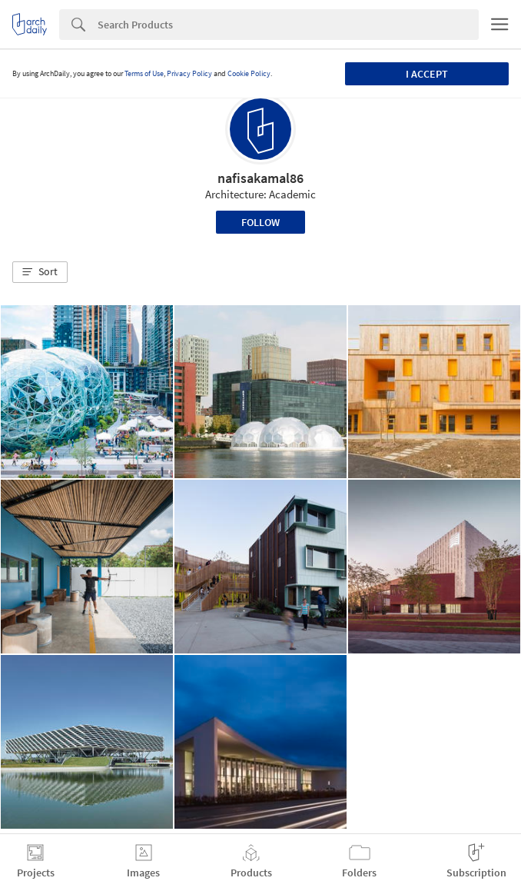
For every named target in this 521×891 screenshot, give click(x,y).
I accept (427, 74)
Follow (260, 222)
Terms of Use (144, 73)
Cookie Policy (248, 73)
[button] (40, 272)
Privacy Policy (189, 73)
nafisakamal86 (260, 178)
